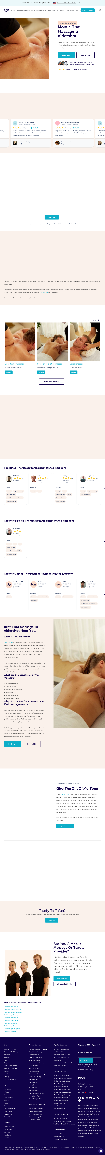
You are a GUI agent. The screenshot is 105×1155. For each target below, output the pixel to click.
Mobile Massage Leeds (61, 1098)
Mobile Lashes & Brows (36, 1093)
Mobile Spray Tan (34, 1096)
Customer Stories (59, 1134)
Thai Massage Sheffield (11, 1020)
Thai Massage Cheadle (11, 1007)
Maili (40, 581)
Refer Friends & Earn (10, 1066)
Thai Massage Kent (10, 1031)
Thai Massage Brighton (11, 1026)
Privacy (6, 1106)
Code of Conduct (9, 1109)
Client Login (8, 1111)
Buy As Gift (85, 55)
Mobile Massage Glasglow (62, 1089)
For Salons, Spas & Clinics (62, 1055)
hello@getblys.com (84, 1084)
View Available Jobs (64, 984)
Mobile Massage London (61, 1076)
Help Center (8, 1089)
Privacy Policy (88, 1070)
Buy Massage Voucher (36, 1109)
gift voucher (65, 795)
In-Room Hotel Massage (36, 1063)
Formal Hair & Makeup (61, 1118)
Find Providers (58, 1106)
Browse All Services (51, 381)
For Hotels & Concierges (61, 1049)
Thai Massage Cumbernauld (13, 1012)
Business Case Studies (61, 1139)
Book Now (66, 55)
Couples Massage (34, 1060)
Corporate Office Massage (37, 1074)
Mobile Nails (33, 1082)
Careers (6, 1071)
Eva (20, 144)
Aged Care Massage (35, 1077)
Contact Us (7, 1117)
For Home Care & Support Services (65, 1063)
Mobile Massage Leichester (62, 1092)
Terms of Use (24, 1150)
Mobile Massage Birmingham (63, 1078)
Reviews (6, 1057)
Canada (6, 1138)
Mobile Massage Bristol (61, 1087)
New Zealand (8, 1135)
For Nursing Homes (60, 1066)
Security (6, 1100)
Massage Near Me (59, 1103)
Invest (6, 1074)
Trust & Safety (8, 1098)
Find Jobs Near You (60, 1109)
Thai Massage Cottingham (12, 1015)
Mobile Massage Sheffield (62, 1084)
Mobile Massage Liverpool (62, 1081)
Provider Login (8, 1114)
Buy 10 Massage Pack (36, 1117)
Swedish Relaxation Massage (38, 1049)
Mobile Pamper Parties (36, 1099)
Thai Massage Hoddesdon (12, 1009)
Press (6, 1060)
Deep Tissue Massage (36, 1052)
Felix (40, 476)
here (79, 224)
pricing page (44, 292)
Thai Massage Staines (11, 1018)
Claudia (16, 528)
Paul (62, 144)
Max (64, 581)
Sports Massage (34, 1055)
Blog (5, 1063)
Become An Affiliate (10, 1068)
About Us (7, 1055)
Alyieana (91, 476)
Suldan (16, 476)
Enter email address (85, 1052)
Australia (7, 1132)
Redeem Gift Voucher (35, 1111)
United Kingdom (9, 1127)
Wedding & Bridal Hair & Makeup (64, 1124)
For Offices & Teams (60, 1052)
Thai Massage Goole (10, 1023)
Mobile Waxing (33, 1091)
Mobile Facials (33, 1079)
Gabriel (90, 581)
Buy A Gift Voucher (65, 826)
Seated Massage (34, 1071)
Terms (6, 1103)
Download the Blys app (11, 1052)
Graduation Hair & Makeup (62, 1121)
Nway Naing (18, 581)
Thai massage (8, 643)
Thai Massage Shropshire (12, 1029)
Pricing (6, 1095)
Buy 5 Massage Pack (35, 1114)
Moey (65, 476)
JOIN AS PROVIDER (10, 1049)
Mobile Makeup (33, 1088)
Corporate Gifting (34, 1120)
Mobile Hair (32, 1085)
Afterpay (6, 1092)
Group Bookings (34, 1068)
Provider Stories (59, 1137)
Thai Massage (33, 1066)
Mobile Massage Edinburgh (62, 1095)
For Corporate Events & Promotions (61, 1058)
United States (8, 1130)
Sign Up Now (62, 978)
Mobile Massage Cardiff (61, 1100)
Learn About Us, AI (10, 1079)
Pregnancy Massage (35, 1057)
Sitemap (6, 1077)
